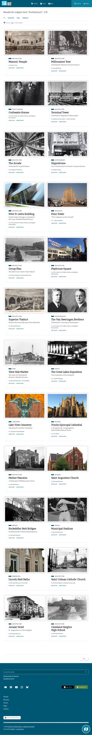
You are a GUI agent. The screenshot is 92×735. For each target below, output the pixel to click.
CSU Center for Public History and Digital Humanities (22, 117)
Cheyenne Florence (16, 170)
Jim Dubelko (25, 381)
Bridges (15, 525)
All (4, 18)
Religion (58, 422)
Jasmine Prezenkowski (17, 431)
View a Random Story (12, 718)
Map (50, 3)
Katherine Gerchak (58, 119)
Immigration (16, 576)
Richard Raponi (15, 275)
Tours (43, 3)
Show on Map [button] (20, 68)
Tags (18, 18)
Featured (11, 18)
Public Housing (17, 109)
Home (5, 697)
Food (14, 369)
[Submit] (86, 671)
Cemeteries (16, 422)
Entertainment (60, 160)
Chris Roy (25, 583)
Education (58, 211)
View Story (12, 68)
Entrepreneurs (60, 316)
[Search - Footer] (46, 672)
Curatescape (20, 729)
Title (12, 23)
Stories (34, 3)
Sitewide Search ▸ (8, 679)
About (5, 709)
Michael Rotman (26, 275)
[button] (77, 3)
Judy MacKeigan (58, 378)
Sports (57, 525)
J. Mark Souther (70, 119)
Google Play (81, 687)
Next (84, 659)
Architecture (17, 58)
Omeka (13, 729)
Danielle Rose (57, 68)
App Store (68, 687)
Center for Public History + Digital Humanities (21, 727)
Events (57, 369)
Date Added (19, 23)
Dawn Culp (13, 65)
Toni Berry (56, 434)
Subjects (25, 18)
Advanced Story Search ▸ (11, 676)
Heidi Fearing (57, 170)
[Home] (6, 3)
